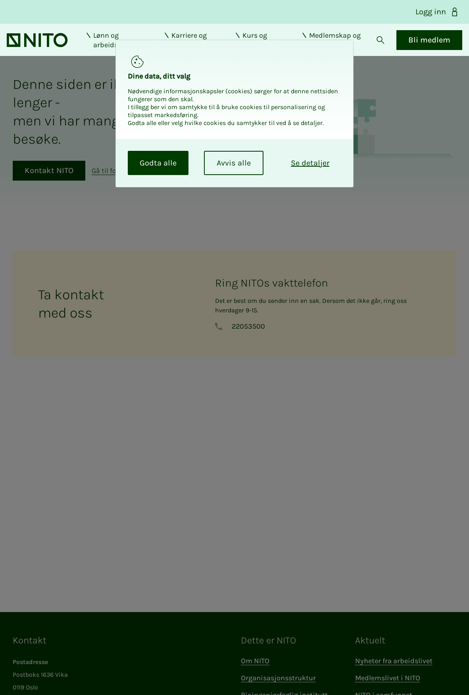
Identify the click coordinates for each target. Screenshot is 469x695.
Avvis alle (234, 162)
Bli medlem (423, 46)
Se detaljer (310, 162)
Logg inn (437, 12)
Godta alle (158, 162)
